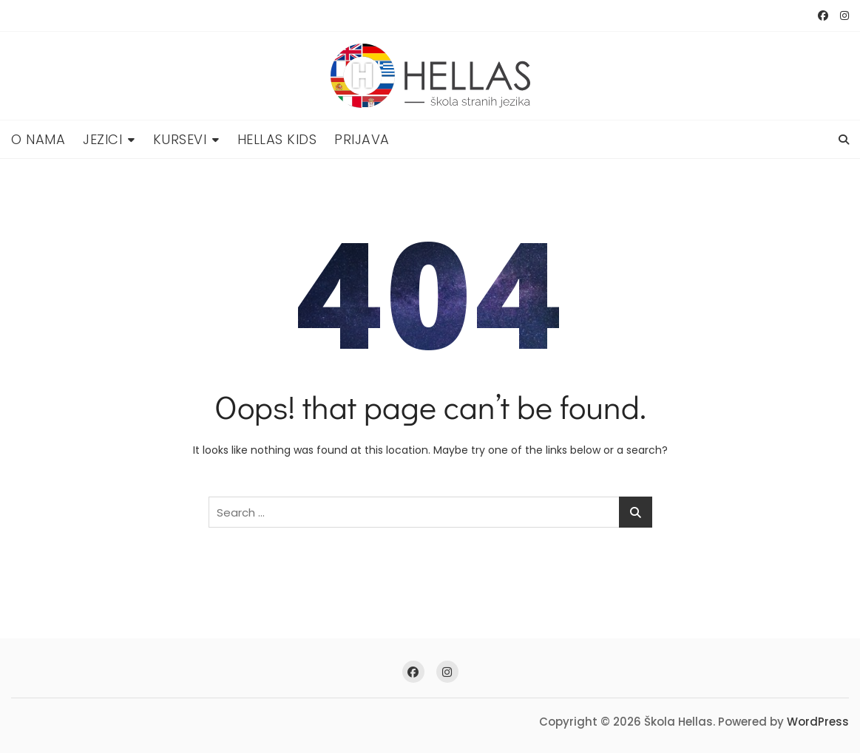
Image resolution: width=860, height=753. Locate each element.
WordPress (818, 721)
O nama (38, 139)
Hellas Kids (277, 139)
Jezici (102, 139)
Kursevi (180, 139)
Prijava (362, 139)
